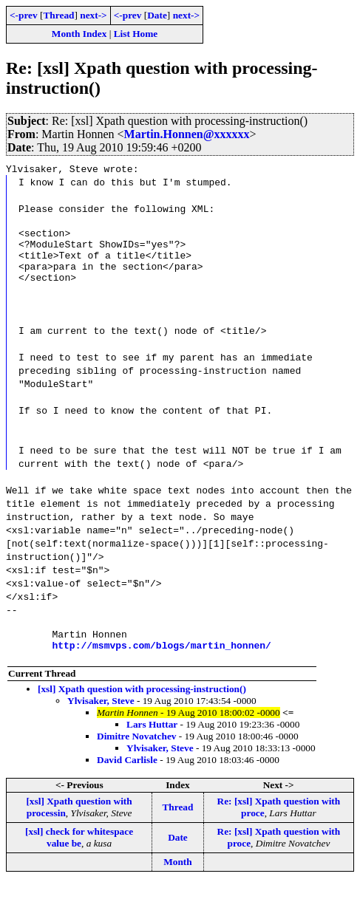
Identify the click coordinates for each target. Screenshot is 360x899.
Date (157, 15)
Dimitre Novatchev (136, 751)
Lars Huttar (151, 739)
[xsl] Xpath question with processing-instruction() (142, 704)
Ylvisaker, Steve (101, 716)
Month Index (79, 33)
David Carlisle (127, 775)
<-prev (24, 15)
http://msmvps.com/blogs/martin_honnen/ (161, 660)
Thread (58, 15)
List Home (136, 33)
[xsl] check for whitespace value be (79, 852)
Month (177, 877)
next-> (93, 15)
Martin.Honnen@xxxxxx (187, 134)
